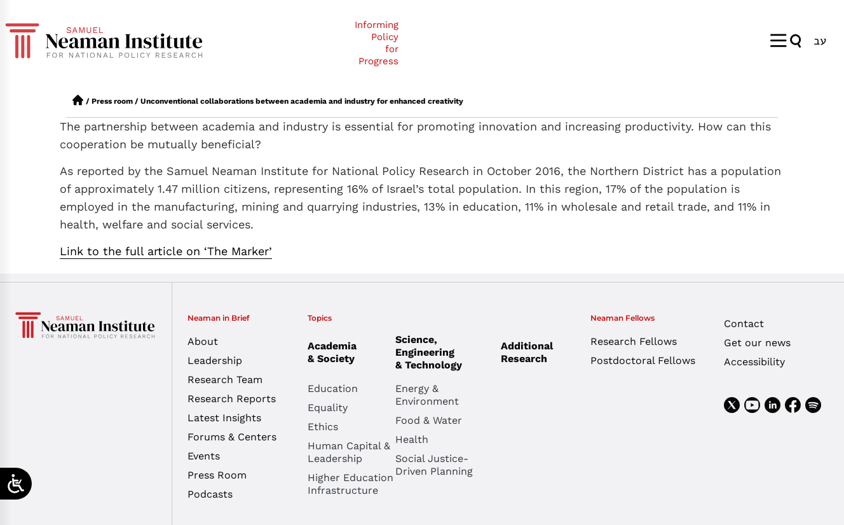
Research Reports (231, 399)
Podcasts (210, 494)
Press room (112, 101)
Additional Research (527, 352)
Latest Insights (224, 418)
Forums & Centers (231, 437)
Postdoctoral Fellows (642, 360)
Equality (328, 408)
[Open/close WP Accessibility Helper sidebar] (16, 484)
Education (333, 388)
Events (203, 456)
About (202, 341)
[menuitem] (820, 40)
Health (411, 439)
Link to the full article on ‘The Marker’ (166, 251)
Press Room (217, 475)
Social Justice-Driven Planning (434, 464)
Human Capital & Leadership (349, 452)
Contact (744, 324)
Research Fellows (633, 341)
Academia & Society (335, 352)
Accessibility (754, 362)
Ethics (323, 427)
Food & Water (428, 420)
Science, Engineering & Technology (439, 352)
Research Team (224, 380)
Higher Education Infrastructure (350, 484)
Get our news (757, 343)
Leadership (214, 360)
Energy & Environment (427, 394)
